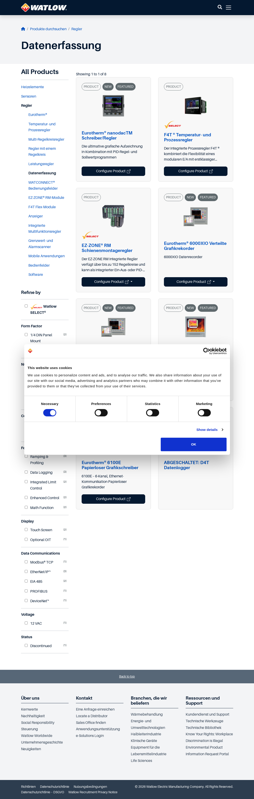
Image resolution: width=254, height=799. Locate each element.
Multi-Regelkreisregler (46, 139)
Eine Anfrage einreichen (95, 709)
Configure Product (113, 171)
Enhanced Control (42, 498)
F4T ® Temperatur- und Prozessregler (187, 137)
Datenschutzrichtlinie (54, 786)
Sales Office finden (91, 723)
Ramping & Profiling (36, 460)
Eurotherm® (37, 115)
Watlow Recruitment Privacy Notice (93, 792)
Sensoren (28, 96)
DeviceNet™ (37, 601)
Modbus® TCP (39, 562)
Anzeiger (35, 216)
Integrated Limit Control (40, 485)
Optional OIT (38, 540)
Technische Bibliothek (203, 728)
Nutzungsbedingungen (90, 786)
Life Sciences (141, 761)
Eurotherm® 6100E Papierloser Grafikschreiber (110, 465)
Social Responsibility (37, 723)
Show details (207, 430)
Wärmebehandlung (147, 714)
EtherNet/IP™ (38, 572)
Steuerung (29, 729)
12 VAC (33, 623)
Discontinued (38, 646)
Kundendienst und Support (207, 714)
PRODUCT (91, 86)
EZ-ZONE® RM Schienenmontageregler (107, 248)
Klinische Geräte (144, 741)
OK (193, 444)
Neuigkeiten (31, 749)
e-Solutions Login (90, 736)
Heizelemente (32, 87)
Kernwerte (29, 709)
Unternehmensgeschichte (42, 742)
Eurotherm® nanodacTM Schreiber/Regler (107, 135)
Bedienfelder (39, 265)
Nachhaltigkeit (33, 716)
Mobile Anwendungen (46, 256)
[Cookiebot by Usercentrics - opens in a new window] (207, 351)
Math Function (39, 508)
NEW (108, 86)
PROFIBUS (36, 591)
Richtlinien (28, 786)
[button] (220, 7)
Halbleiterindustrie (146, 734)
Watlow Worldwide (36, 736)
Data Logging (39, 473)
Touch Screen (38, 530)
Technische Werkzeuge (204, 721)
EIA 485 (33, 582)
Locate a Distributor (91, 716)
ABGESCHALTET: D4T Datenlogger (186, 465)
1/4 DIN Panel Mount (38, 338)
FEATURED (126, 86)
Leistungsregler (41, 164)
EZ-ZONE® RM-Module (46, 198)
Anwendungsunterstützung (98, 729)
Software (35, 275)
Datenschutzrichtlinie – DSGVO (42, 792)
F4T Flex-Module (42, 207)
